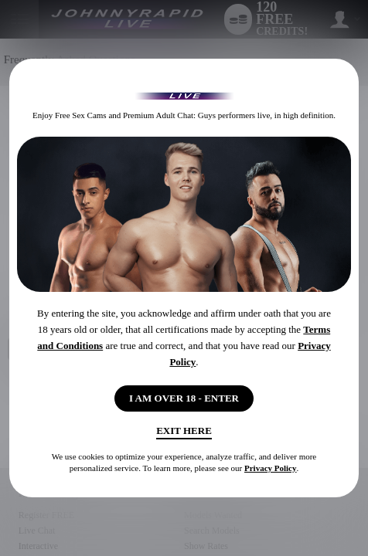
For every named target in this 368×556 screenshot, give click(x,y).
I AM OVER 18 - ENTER (184, 398)
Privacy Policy (270, 468)
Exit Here (184, 430)
